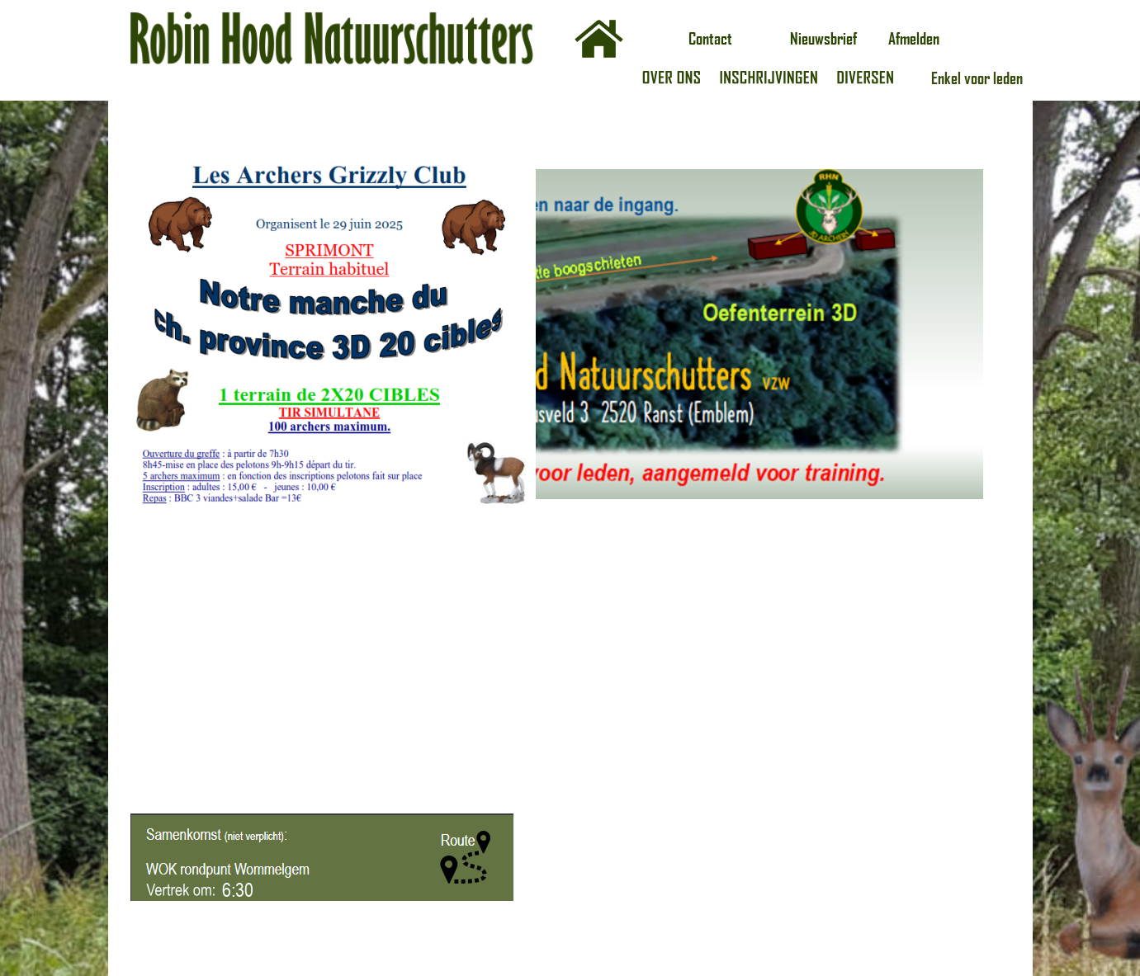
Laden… (778, 514)
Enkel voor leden (977, 77)
